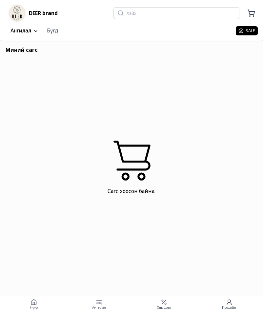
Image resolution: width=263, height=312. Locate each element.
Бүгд (52, 30)
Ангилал (24, 31)
